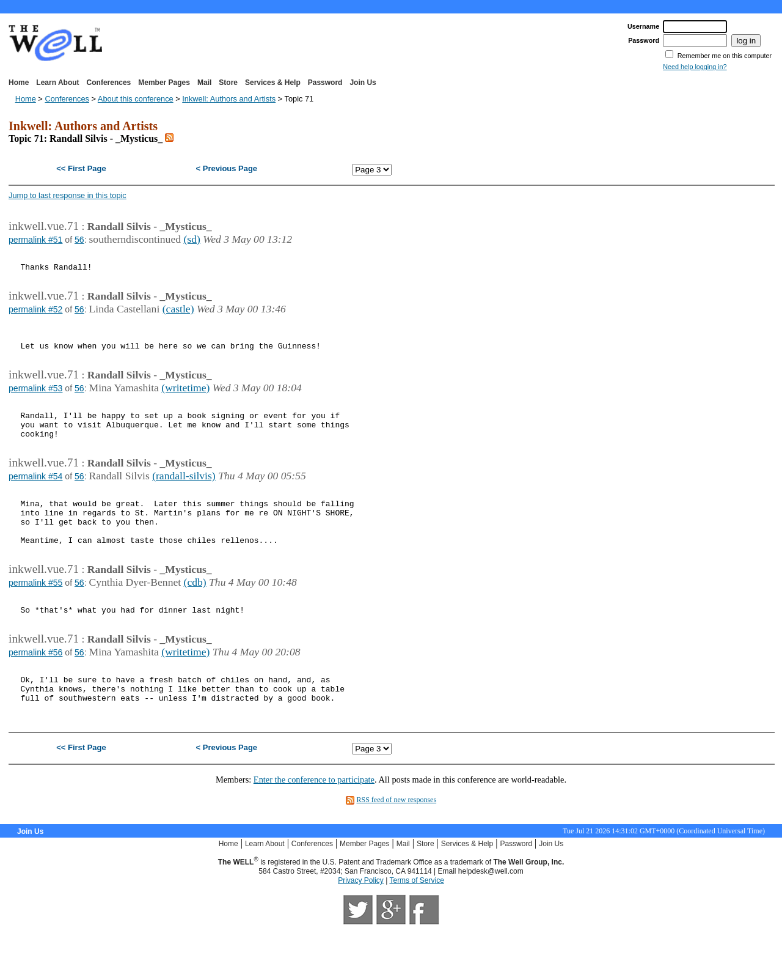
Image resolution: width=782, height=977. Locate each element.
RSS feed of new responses (396, 849)
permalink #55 (35, 617)
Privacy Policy (361, 930)
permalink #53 (35, 401)
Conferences (109, 82)
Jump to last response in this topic (67, 195)
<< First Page (81, 168)
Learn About (57, 82)
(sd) (191, 239)
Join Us (362, 82)
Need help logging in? (694, 66)
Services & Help (273, 82)
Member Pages (164, 82)
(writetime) (185, 400)
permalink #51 (35, 240)
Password (325, 82)
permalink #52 (35, 315)
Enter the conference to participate (314, 829)
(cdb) (195, 617)
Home (19, 82)
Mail (204, 82)
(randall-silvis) (184, 498)
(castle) (178, 314)
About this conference (136, 98)
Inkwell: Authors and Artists (229, 98)
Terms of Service (416, 930)
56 (79, 240)
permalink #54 (35, 498)
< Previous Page (226, 168)
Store (228, 82)
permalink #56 (35, 693)
